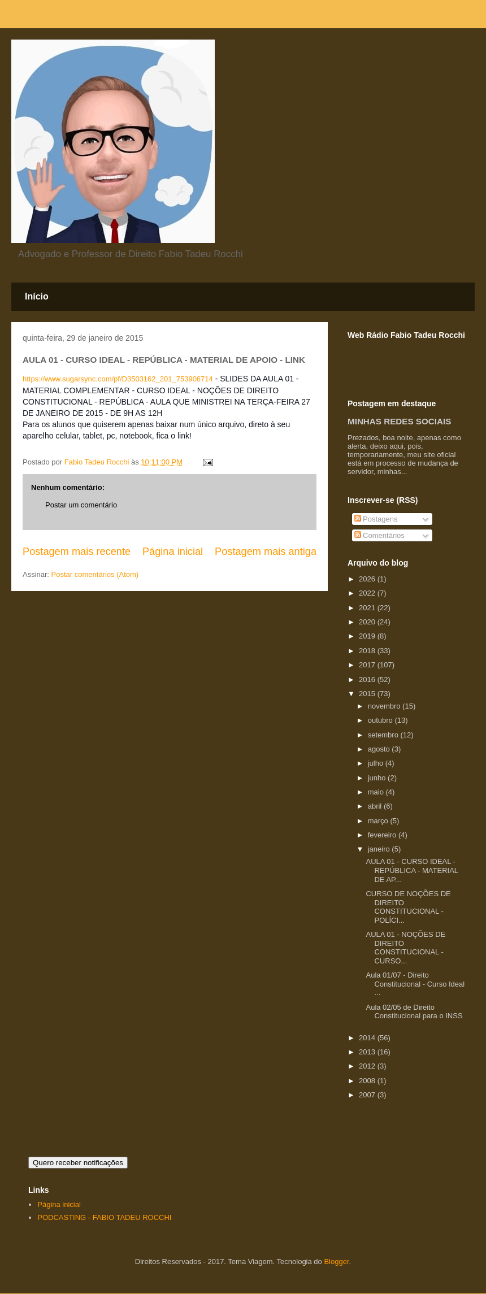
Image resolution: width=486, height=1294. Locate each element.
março (379, 821)
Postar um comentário (81, 505)
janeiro (380, 849)
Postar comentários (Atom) (95, 574)
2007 (368, 1095)
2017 (368, 665)
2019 (368, 636)
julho (376, 763)
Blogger (336, 1261)
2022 (368, 593)
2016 (368, 679)
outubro (381, 720)
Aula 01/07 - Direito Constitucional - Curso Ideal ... (415, 984)
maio (377, 792)
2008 (368, 1080)
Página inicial (172, 551)
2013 (368, 1052)
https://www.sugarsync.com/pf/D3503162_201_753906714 (118, 379)
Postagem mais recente (77, 551)
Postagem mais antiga (265, 551)
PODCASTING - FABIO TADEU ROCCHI (104, 1217)
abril (376, 806)
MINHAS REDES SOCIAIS (399, 421)
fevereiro (383, 835)
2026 (368, 579)
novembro (385, 706)
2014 (368, 1038)
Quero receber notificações (78, 1162)
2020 (368, 622)
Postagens (376, 519)
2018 (368, 650)
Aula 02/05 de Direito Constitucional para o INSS (414, 1012)
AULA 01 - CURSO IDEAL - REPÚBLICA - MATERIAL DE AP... (412, 870)
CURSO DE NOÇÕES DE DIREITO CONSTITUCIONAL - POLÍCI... (408, 906)
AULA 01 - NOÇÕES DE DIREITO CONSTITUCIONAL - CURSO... (405, 947)
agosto (380, 749)
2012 (368, 1066)
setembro (384, 735)
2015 (368, 693)
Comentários (379, 535)
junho (378, 778)
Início (37, 296)
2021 (368, 607)
